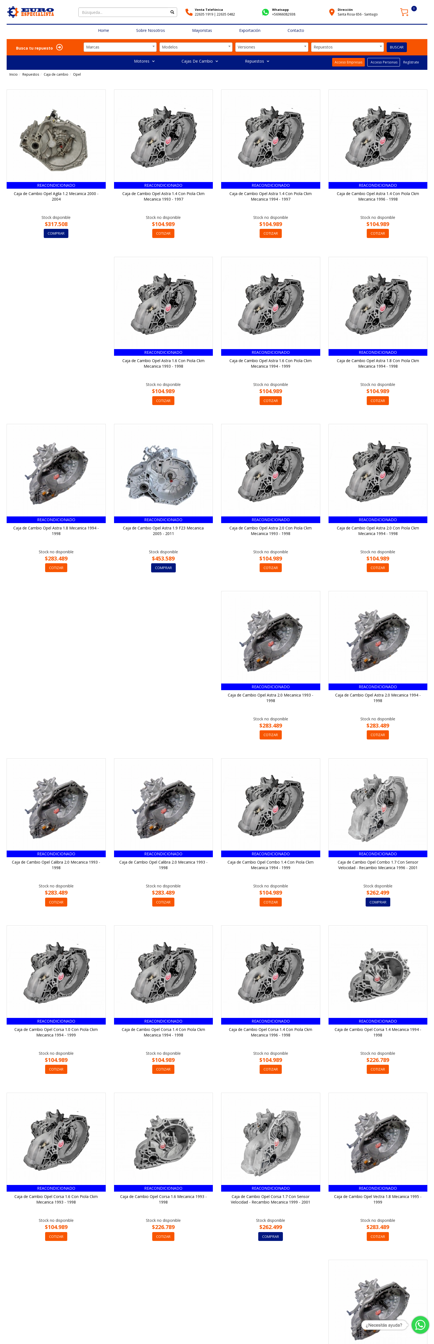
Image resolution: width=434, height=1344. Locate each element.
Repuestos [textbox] (323, 47)
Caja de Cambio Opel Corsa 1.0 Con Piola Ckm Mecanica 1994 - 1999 (163, 865)
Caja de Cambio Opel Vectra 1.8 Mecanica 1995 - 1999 (56, 1199)
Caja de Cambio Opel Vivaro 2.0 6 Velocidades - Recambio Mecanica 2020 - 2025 (377, 1199)
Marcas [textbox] (92, 47)
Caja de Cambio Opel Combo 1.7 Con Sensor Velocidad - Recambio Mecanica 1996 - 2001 (56, 865)
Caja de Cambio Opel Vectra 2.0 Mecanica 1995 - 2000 (163, 1199)
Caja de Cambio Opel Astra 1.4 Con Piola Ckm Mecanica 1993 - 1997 (163, 196)
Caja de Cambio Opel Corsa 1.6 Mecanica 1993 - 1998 (270, 1032)
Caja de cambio (56, 74)
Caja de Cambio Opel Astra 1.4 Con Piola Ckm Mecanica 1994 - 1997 (270, 196)
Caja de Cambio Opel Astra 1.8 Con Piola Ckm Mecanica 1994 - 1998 (270, 363)
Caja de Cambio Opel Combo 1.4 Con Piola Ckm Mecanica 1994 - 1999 (378, 698)
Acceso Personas (383, 62)
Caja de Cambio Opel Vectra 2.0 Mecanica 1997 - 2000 (270, 1199)
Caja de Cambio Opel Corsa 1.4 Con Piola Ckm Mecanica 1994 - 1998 (270, 865)
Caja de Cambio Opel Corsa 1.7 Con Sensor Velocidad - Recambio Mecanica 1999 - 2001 (378, 1032)
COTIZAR (163, 233)
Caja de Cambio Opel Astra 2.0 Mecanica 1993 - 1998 (378, 530)
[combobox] (120, 47)
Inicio (13, 74)
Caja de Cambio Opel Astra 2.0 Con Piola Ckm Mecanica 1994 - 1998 (270, 530)
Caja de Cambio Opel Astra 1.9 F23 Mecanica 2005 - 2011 (56, 530)
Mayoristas (202, 30)
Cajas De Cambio (200, 61)
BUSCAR (397, 47)
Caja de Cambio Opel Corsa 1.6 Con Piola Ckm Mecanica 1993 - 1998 (163, 1032)
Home (103, 30)
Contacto (296, 30)
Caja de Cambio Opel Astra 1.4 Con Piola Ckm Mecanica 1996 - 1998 (378, 196)
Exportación (249, 30)
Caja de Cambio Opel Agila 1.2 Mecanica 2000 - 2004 (56, 196)
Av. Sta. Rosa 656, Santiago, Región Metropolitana (125, 1330)
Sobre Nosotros (150, 30)
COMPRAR (56, 233)
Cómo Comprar (309, 1333)
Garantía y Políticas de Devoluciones (354, 1333)
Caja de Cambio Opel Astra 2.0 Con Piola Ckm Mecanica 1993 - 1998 (163, 530)
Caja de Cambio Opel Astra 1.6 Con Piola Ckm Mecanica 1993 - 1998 (56, 363)
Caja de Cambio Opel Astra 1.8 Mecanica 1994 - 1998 (378, 363)
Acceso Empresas (348, 62)
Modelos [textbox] (170, 47)
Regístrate (410, 62)
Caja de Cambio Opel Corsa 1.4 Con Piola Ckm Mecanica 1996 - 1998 (378, 865)
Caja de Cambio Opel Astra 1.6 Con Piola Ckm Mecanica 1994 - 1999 (163, 363)
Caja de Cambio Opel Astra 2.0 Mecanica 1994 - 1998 (56, 698)
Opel (77, 74)
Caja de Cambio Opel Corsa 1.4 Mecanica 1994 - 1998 (56, 1032)
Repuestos (257, 61)
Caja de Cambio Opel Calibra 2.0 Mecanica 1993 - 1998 (163, 698)
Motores (144, 61)
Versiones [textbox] (246, 47)
